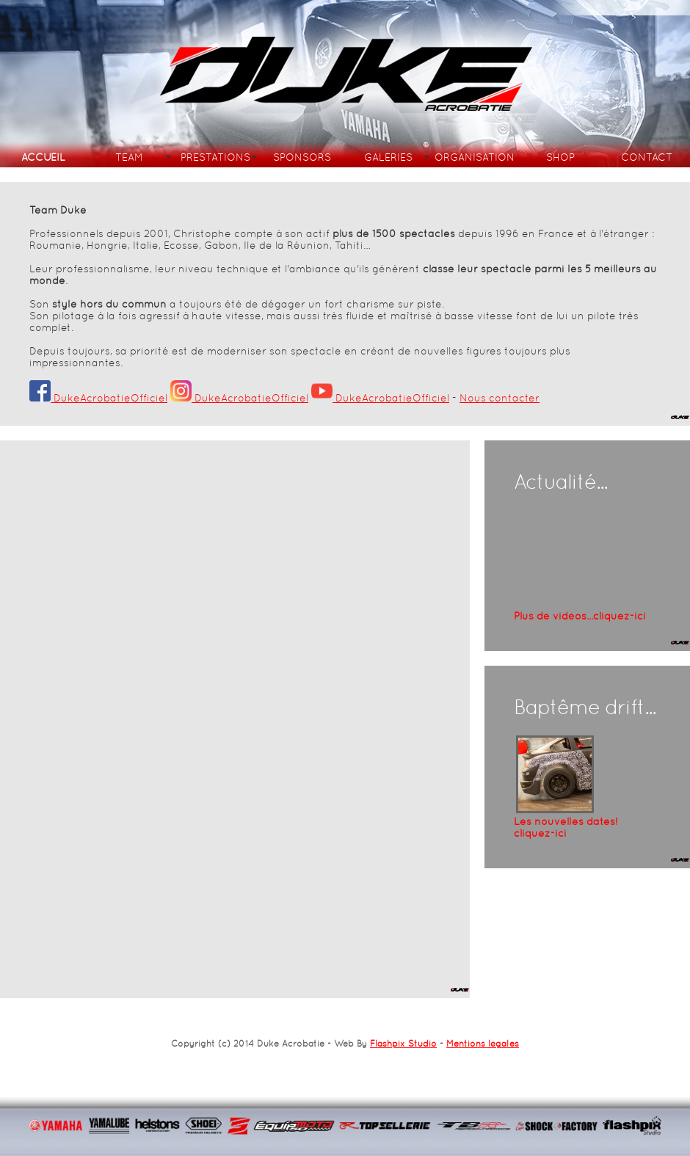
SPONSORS (302, 157)
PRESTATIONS (215, 157)
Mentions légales (482, 1044)
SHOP (560, 157)
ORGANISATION (475, 157)
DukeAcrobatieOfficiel (98, 398)
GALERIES (388, 157)
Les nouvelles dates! (566, 827)
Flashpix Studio (403, 1044)
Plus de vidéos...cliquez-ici (580, 616)
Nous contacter (500, 398)
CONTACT (646, 157)
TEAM (129, 157)
